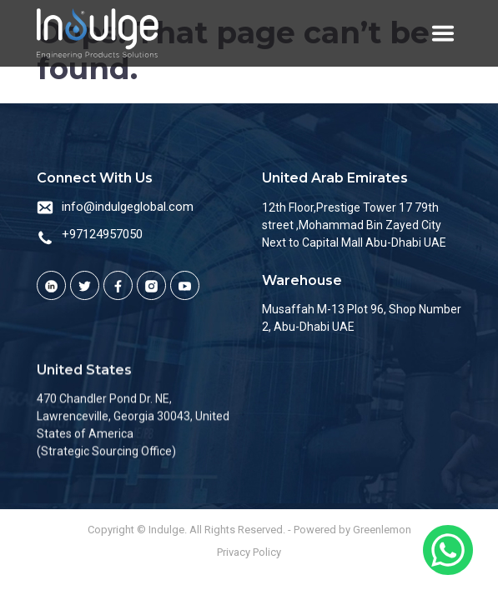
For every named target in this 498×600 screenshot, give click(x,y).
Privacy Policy (249, 552)
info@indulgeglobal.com (128, 206)
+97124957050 (102, 234)
